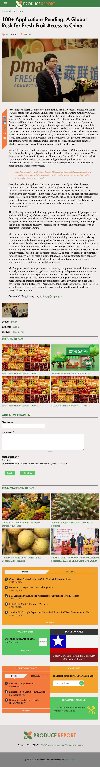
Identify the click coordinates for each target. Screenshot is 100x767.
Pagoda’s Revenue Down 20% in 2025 (70, 373)
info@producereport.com (53, 745)
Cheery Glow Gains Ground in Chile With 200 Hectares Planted (41, 579)
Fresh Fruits (19, 331)
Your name (7, 422)
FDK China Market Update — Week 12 (70, 405)
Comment (8, 432)
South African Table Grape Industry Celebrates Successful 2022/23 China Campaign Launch (75, 559)
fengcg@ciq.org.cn (52, 296)
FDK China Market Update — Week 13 (21, 405)
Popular (70, 572)
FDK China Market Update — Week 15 (21, 373)
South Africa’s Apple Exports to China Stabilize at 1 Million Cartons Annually (49, 612)
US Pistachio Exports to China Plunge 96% (31, 587)
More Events (26, 651)
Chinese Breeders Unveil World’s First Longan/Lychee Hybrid (21, 559)
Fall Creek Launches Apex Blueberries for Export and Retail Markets (44, 595)
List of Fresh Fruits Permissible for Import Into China (69, 709)
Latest (25, 572)
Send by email (4, 138)
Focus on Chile (74, 632)
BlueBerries (15, 686)
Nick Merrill (69, 759)
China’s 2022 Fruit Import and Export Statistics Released (21, 524)
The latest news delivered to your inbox (73, 675)
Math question (10, 456)
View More (26, 710)
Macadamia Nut (17, 694)
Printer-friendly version (4, 133)
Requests (35, 676)
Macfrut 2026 (11, 642)
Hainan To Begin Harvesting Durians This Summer (72, 524)
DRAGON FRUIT (17, 703)
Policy (14, 321)
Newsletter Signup (74, 745)
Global (16, 326)
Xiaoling (27, 34)
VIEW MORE (50, 623)
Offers (14, 676)
